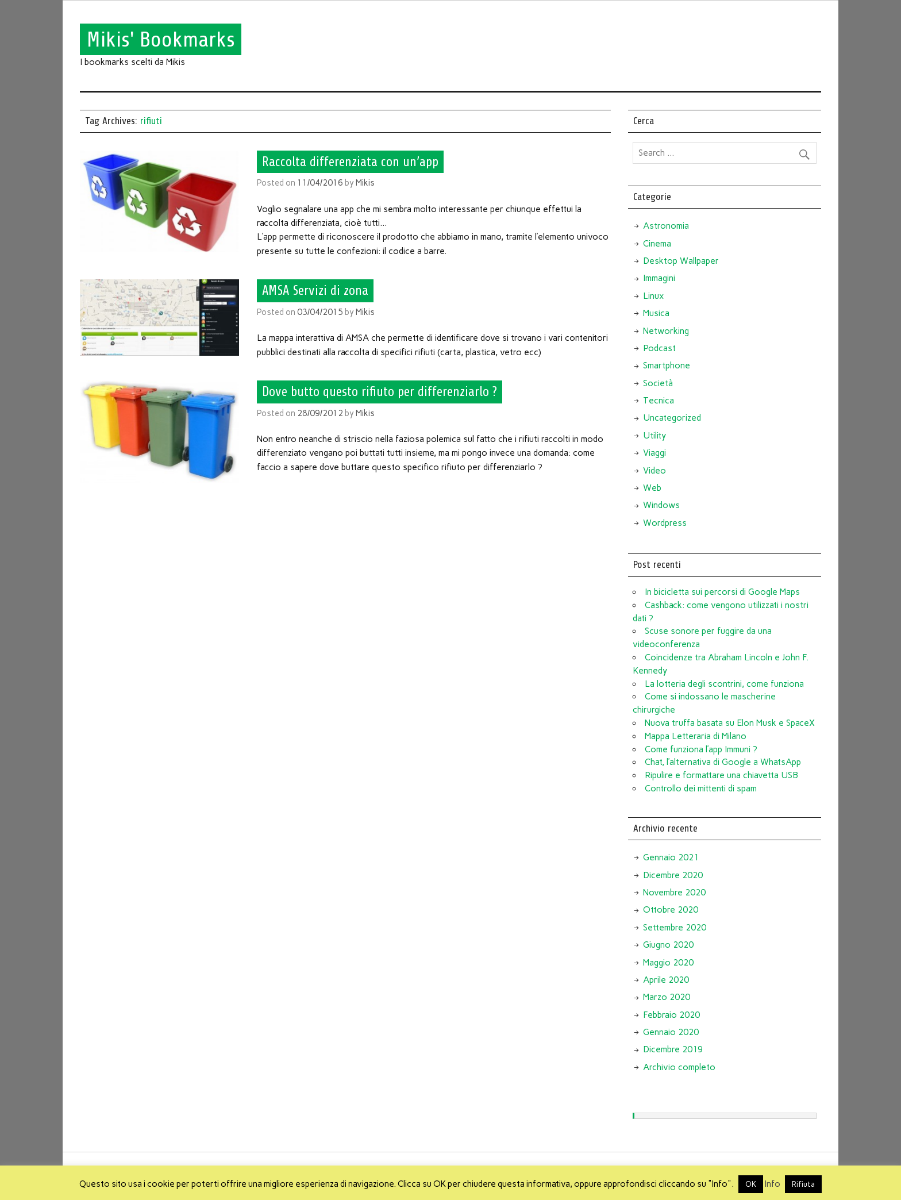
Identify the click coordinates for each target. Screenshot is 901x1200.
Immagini (659, 278)
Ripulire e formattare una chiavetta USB (721, 775)
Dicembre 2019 (673, 1049)
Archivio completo (679, 1067)
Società (658, 383)
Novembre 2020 (674, 892)
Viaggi (654, 453)
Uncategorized (672, 418)
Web (652, 488)
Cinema (657, 244)
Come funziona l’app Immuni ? (701, 749)
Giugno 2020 (668, 945)
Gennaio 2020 (671, 1032)
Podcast (659, 348)
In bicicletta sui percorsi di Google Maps (722, 592)
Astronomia (666, 226)
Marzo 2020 (666, 997)
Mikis (365, 183)
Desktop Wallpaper (681, 261)
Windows (661, 505)
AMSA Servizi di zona (315, 290)
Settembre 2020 (674, 927)
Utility (654, 435)
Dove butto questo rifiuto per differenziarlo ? (379, 391)
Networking (666, 331)
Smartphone (666, 365)
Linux (653, 296)
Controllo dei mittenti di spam (701, 788)
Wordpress (665, 523)
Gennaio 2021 (671, 857)
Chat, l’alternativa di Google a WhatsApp (723, 762)
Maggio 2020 (668, 962)
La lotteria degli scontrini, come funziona (724, 684)
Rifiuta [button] (803, 1184)
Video (654, 471)
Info (772, 1184)
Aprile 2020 (666, 980)
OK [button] (750, 1184)
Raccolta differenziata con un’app (350, 161)
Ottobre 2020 (670, 910)
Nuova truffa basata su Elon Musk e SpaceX (730, 723)
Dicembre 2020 (673, 875)
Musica (656, 313)
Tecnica (658, 400)
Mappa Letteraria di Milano (695, 736)
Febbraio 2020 (671, 1015)
